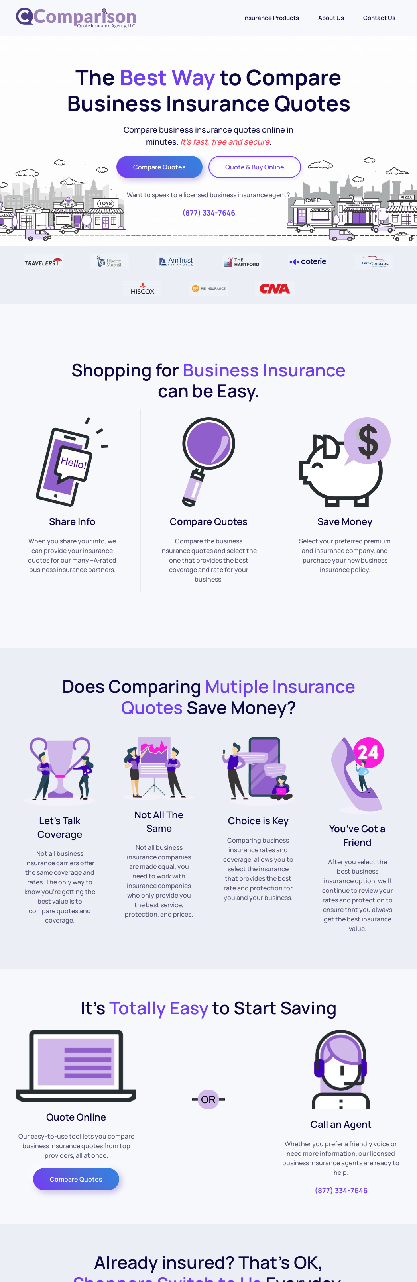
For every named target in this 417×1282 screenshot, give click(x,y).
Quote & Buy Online (254, 167)
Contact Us (379, 18)
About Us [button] (331, 18)
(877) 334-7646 (208, 213)
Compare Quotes (159, 167)
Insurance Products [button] (271, 18)
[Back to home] (76, 18)
